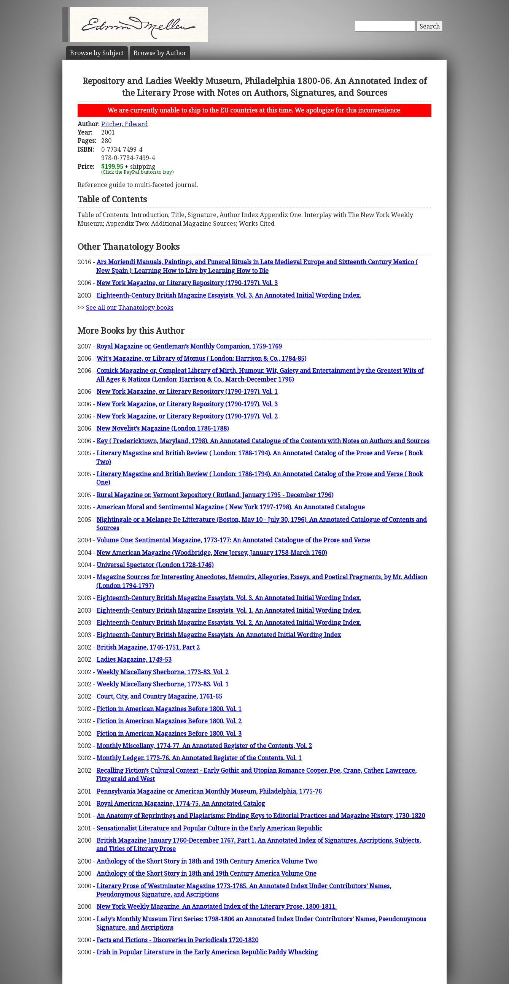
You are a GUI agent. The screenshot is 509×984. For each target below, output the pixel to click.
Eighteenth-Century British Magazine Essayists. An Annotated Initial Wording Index (219, 635)
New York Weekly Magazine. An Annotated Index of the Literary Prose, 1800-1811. (217, 906)
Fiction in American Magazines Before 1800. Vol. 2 (169, 721)
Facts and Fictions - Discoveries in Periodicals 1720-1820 (177, 940)
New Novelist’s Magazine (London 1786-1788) (163, 428)
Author (160, 53)
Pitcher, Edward (124, 124)
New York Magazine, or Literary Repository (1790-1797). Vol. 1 (187, 391)
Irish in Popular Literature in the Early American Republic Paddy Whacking (207, 952)
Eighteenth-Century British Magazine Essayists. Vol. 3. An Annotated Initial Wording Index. (229, 295)
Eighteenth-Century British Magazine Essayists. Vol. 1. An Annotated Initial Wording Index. (229, 610)
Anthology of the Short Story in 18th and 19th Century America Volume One (207, 873)
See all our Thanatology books (129, 307)
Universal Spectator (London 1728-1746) (155, 565)
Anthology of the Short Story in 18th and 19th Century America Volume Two (207, 861)
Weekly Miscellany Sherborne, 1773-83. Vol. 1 (163, 684)
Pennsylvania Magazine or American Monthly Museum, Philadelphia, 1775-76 (209, 791)
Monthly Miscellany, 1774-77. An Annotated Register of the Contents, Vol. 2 (204, 746)
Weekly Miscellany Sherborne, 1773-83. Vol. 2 (163, 672)
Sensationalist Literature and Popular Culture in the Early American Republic (209, 828)
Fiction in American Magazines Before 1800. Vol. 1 (169, 709)
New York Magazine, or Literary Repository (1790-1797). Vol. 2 (187, 416)
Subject (97, 53)
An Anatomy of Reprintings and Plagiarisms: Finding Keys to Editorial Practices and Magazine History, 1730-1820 (261, 815)
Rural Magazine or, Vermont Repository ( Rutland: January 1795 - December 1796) (215, 495)
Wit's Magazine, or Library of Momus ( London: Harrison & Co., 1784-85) (201, 358)
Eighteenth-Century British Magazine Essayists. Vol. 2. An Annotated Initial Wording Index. (229, 622)
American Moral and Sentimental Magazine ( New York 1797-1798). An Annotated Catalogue (231, 507)
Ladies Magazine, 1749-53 (134, 659)
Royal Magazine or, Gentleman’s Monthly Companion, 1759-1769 (189, 346)
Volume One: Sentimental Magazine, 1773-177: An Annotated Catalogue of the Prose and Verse (233, 540)
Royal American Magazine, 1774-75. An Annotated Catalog (181, 803)
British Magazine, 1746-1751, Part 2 (148, 647)
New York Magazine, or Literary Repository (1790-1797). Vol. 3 (187, 283)
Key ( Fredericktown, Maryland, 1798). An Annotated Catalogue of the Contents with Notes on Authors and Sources (263, 441)
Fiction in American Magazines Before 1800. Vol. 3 (169, 733)
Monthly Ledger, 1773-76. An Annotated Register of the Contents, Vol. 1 (199, 758)
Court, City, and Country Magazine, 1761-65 (159, 696)
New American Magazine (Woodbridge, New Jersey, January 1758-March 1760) (212, 552)
